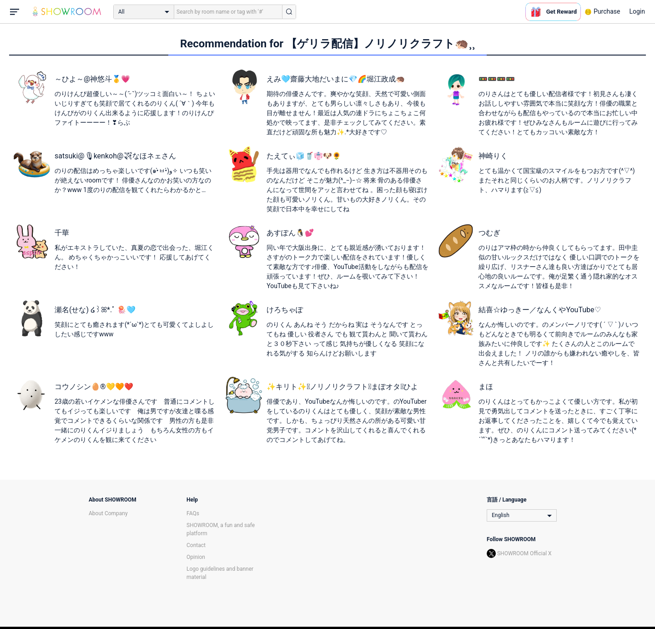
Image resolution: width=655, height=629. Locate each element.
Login (637, 11)
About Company (108, 513)
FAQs (192, 513)
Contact (196, 545)
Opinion (195, 557)
